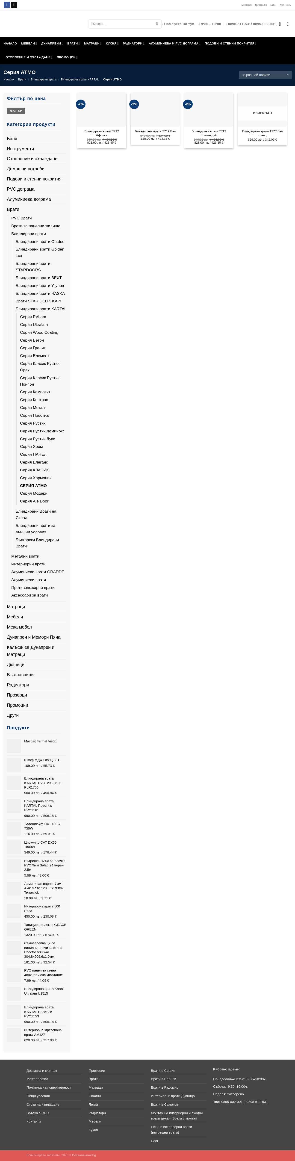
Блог (273, 4)
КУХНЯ (112, 43)
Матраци (16, 606)
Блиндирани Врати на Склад (36, 514)
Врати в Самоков (164, 1104)
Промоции (17, 705)
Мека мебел (19, 626)
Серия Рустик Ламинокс (42, 431)
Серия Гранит (33, 348)
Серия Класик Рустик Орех (39, 366)
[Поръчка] (265, 75)
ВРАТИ (73, 43)
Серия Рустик (32, 423)
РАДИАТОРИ (134, 43)
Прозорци (17, 694)
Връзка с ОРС (38, 1113)
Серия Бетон (32, 340)
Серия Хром (31, 446)
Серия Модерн (33, 493)
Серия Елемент (34, 355)
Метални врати (25, 556)
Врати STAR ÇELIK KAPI (38, 301)
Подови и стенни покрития (34, 178)
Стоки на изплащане (43, 1104)
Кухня (93, 1130)
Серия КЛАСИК (34, 470)
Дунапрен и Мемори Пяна (34, 637)
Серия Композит (35, 392)
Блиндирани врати (44, 79)
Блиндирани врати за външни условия (35, 528)
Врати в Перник (163, 1079)
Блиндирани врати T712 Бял (155, 131)
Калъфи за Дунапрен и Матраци (30, 651)
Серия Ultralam (34, 324)
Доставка (261, 4)
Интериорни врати (28, 564)
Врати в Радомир (164, 1087)
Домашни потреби (25, 168)
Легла (93, 1104)
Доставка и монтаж (42, 1070)
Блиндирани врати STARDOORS (33, 266)
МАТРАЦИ (93, 43)
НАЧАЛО (10, 43)
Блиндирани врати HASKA (40, 293)
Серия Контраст (35, 399)
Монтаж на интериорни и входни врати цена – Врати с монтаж (177, 1115)
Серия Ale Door (34, 501)
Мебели (15, 616)
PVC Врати (21, 218)
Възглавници (20, 674)
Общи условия (38, 1096)
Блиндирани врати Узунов (40, 285)
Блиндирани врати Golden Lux (40, 252)
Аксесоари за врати (29, 595)
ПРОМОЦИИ (67, 57)
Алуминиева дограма (29, 199)
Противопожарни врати (33, 587)
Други (13, 715)
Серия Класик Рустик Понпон (39, 381)
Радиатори (18, 684)
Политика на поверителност (49, 1087)
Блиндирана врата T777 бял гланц (262, 133)
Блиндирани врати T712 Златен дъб (209, 133)
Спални (95, 1096)
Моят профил (37, 1079)
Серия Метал (32, 407)
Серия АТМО (33, 485)
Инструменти (20, 148)
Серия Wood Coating (39, 332)
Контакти (286, 4)
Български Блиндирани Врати (37, 543)
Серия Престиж (34, 415)
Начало (8, 79)
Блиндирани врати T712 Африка (101, 133)
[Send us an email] (14, 5)
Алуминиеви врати (28, 579)
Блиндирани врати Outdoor (41, 241)
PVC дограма (21, 189)
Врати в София (163, 1070)
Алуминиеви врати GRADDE (37, 572)
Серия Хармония (36, 478)
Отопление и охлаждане (32, 158)
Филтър (16, 110)
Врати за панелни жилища (35, 226)
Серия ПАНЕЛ (33, 454)
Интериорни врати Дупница (173, 1096)
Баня (12, 138)
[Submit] (157, 24)
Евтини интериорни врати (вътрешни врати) (171, 1129)
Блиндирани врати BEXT (39, 277)
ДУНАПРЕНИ (52, 43)
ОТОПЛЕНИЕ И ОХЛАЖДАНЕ (29, 57)
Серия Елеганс (34, 462)
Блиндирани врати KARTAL (80, 79)
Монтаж (246, 4)
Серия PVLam (33, 316)
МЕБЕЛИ (29, 43)
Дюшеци (15, 664)
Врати (22, 79)
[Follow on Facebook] (7, 5)
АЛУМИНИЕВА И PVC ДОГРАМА (175, 43)
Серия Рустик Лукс (37, 439)
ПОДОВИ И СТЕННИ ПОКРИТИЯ (231, 43)
